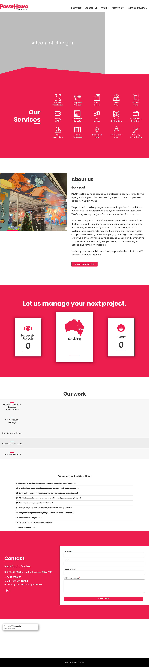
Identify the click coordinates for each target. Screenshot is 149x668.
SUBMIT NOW (75, 600)
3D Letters (97, 120)
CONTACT (118, 7)
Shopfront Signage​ (77, 104)
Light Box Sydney (137, 7)
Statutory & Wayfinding (136, 136)
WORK (104, 7)
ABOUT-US (91, 7)
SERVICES (76, 7)
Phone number (70, 570)
